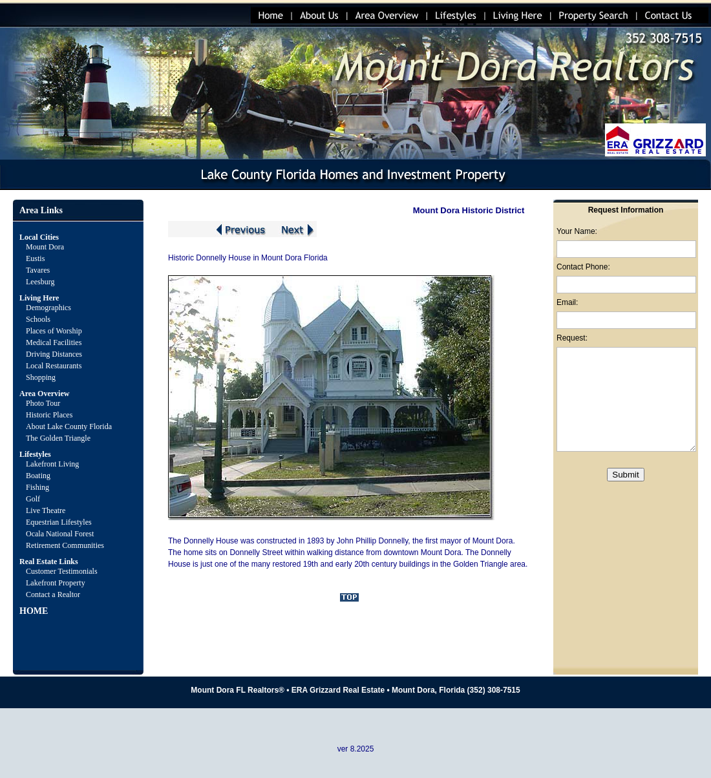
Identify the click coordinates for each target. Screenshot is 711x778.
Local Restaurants (53, 365)
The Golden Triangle (58, 438)
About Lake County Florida (69, 426)
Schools (38, 319)
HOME (33, 611)
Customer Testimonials (62, 571)
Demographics (48, 307)
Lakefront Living (52, 463)
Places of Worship (54, 330)
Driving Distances (54, 354)
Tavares (38, 270)
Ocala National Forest (60, 533)
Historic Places (49, 414)
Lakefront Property (55, 582)
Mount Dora (45, 246)
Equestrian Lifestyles (59, 522)
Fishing (37, 487)
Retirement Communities (65, 545)
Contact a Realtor (53, 594)
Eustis (35, 258)
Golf (33, 498)
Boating (38, 475)
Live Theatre (45, 510)
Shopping (41, 377)
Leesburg (41, 281)
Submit (625, 474)
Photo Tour (43, 403)
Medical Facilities (53, 342)
